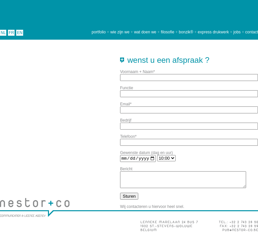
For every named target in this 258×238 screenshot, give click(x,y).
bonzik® (186, 32)
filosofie (167, 32)
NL (3, 32)
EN (19, 32)
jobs (237, 32)
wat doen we (145, 32)
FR (11, 32)
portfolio (99, 32)
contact (251, 32)
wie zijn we (119, 32)
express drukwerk (213, 32)
